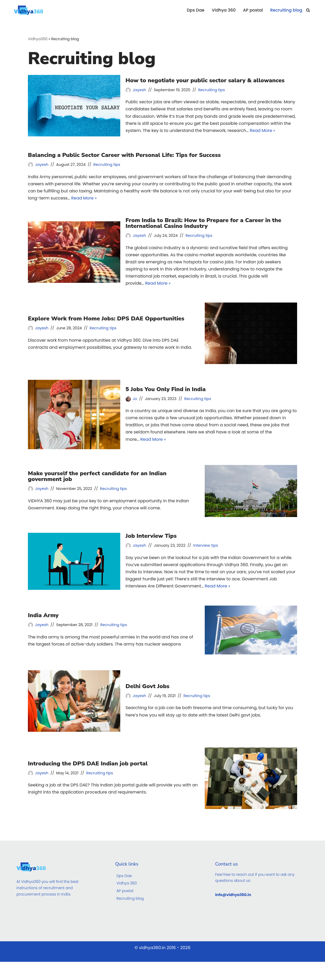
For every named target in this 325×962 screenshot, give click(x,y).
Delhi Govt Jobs (147, 686)
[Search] (308, 10)
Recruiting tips (211, 90)
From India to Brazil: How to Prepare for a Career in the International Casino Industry (203, 223)
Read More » (263, 130)
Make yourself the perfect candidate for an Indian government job (97, 476)
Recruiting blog (286, 10)
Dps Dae (195, 10)
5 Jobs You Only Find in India (166, 389)
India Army (43, 616)
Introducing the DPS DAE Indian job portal (88, 764)
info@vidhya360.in (233, 895)
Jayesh (139, 90)
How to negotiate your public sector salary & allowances (205, 80)
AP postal (253, 10)
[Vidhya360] (30, 10)
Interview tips (205, 545)
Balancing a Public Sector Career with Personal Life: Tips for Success (124, 155)
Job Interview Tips (151, 536)
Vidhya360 (38, 39)
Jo (135, 399)
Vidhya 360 (224, 10)
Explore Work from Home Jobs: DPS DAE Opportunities (106, 319)
